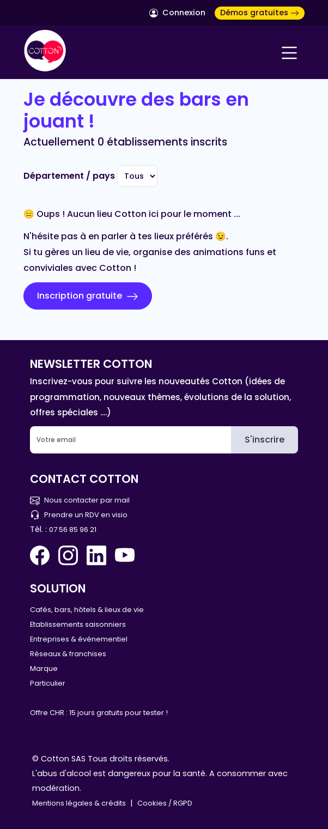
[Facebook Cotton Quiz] (42, 555)
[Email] (131, 439)
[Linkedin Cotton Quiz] (96, 555)
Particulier (47, 683)
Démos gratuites (259, 12)
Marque (44, 668)
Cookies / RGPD (164, 803)
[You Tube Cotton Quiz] (125, 555)
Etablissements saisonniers (78, 624)
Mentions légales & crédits (79, 803)
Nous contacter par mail (80, 500)
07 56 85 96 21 (72, 529)
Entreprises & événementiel (78, 639)
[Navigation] (289, 53)
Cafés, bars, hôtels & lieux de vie (87, 609)
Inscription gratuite (87, 295)
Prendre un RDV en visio (78, 515)
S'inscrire (264, 439)
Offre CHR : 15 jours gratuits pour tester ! (99, 712)
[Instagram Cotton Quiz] (68, 555)
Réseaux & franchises (68, 654)
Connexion (177, 12)
